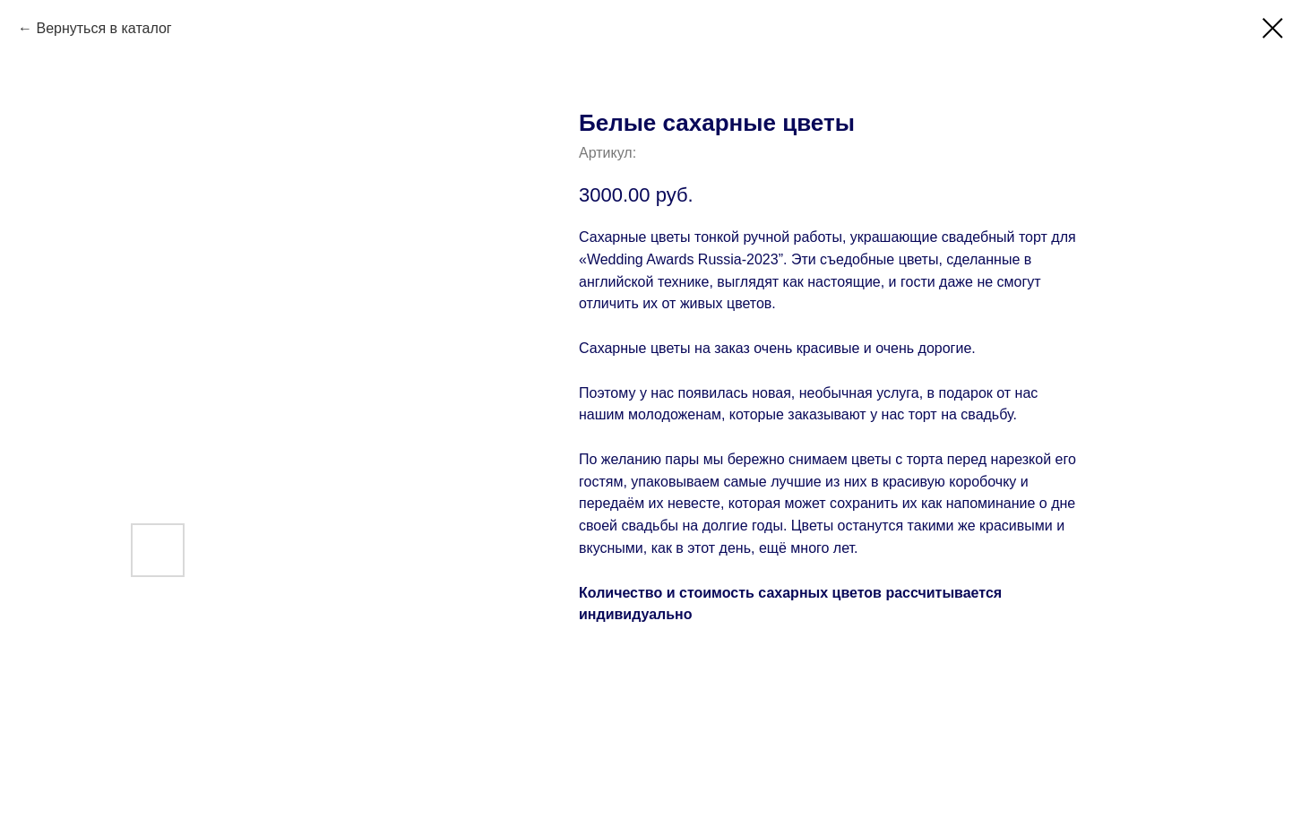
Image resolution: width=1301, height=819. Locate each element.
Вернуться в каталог (103, 28)
